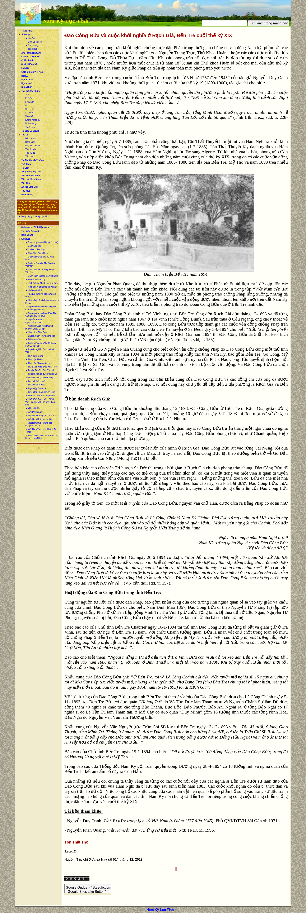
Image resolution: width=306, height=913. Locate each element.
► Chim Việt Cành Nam (36, 253)
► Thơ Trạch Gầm (34, 356)
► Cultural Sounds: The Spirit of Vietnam (40, 264)
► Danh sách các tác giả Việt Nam (41, 276)
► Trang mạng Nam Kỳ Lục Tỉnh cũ (35, 216)
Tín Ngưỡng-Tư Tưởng (32, 160)
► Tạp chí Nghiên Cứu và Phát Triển (40, 350)
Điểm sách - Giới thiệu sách (35, 227)
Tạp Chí (25, 135)
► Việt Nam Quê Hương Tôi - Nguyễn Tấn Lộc (39, 424)
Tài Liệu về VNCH (30, 131)
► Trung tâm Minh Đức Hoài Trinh (41, 367)
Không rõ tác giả (33, 120)
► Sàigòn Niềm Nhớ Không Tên (40, 336)
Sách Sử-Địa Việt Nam (32, 72)
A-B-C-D (29, 94)
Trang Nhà (26, 31)
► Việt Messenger (33, 412)
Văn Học (29, 156)
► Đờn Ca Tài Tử (33, 42)
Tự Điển (25, 168)
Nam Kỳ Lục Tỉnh (66, 21)
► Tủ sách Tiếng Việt (35, 381)
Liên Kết (25, 239)
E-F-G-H (29, 98)
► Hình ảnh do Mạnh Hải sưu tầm (41, 283)
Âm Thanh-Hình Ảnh (31, 53)
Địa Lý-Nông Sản (29, 64)
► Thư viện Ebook (34, 359)
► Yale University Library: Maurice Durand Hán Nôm (41, 436)
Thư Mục (25, 191)
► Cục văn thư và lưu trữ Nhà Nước (39, 258)
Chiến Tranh (27, 60)
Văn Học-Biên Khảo (31, 179)
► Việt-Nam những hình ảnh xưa (40, 415)
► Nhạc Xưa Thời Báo (36, 332)
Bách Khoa (30, 138)
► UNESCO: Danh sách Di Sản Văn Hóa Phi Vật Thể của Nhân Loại (40, 402)
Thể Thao (26, 164)
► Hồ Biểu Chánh (33, 290)
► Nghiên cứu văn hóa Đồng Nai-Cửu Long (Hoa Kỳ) (41, 308)
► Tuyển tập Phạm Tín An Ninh (40, 392)
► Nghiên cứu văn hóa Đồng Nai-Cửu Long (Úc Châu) (41, 314)
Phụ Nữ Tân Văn (33, 145)
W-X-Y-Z (29, 116)
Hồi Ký (24, 76)
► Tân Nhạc (31, 49)
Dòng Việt (29, 142)
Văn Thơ (25, 183)
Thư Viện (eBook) (30, 231)
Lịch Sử (25, 68)
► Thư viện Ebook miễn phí (38, 363)
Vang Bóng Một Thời (31, 171)
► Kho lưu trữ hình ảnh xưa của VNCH (40, 295)
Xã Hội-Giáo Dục (29, 187)
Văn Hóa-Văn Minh (30, 175)
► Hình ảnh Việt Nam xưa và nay (41, 287)
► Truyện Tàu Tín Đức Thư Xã (39, 370)
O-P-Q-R (29, 109)
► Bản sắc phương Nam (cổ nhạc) (41, 242)
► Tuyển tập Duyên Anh (36, 388)
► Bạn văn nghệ (33, 246)
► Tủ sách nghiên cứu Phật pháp (41, 374)
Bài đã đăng (27, 194)
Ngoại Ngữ (26, 83)
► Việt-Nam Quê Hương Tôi (38, 419)
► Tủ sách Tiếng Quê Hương (39, 377)
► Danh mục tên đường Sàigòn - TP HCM (40, 270)
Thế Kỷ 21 (30, 153)
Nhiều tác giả (31, 123)
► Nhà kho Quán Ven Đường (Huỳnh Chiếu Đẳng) (39, 327)
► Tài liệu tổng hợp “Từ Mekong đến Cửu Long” (40, 344)
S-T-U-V (29, 113)
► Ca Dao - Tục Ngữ (35, 249)
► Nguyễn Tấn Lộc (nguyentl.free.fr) (34, 320)
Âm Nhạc (26, 34)
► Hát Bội (30, 38)
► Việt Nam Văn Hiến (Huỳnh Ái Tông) (40, 430)
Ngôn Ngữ (26, 87)
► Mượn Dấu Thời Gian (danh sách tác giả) (42, 301)
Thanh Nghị (30, 149)
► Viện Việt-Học (33, 408)
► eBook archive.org (35, 279)
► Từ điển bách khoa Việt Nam (40, 395)
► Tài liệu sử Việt (33, 339)
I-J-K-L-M (29, 102)
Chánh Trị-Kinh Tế (30, 57)
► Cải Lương (31, 45)
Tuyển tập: (30, 127)
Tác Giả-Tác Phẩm (30, 91)
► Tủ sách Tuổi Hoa (35, 385)
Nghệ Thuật (27, 79)
